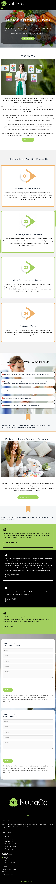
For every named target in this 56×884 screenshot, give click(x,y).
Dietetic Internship (10, 846)
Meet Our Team (9, 841)
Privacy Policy (9, 849)
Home (7, 836)
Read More (28, 38)
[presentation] (16, 683)
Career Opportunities (11, 844)
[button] (28, 140)
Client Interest (9, 839)
